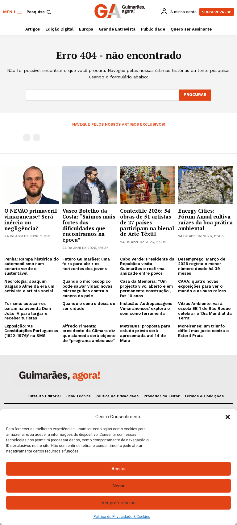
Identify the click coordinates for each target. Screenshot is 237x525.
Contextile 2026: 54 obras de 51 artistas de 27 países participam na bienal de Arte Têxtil (147, 222)
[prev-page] (27, 137)
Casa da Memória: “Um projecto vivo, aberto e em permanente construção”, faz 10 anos (146, 288)
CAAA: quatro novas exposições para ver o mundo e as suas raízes (202, 286)
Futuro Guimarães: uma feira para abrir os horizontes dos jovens (86, 264)
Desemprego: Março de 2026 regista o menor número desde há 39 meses (201, 266)
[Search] (195, 95)
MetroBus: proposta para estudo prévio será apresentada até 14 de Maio (145, 333)
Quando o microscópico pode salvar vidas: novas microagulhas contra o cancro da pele (87, 288)
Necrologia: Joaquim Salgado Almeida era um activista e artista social (29, 286)
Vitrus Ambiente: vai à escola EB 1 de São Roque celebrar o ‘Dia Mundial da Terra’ (205, 310)
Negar (119, 486)
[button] (228, 417)
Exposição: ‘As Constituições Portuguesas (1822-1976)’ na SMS (31, 331)
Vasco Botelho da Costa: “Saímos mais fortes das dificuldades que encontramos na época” (88, 225)
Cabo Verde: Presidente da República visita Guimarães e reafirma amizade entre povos (147, 266)
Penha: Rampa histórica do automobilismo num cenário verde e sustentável (31, 266)
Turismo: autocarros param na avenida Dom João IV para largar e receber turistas (27, 310)
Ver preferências (118, 503)
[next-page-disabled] (36, 137)
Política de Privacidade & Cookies (122, 517)
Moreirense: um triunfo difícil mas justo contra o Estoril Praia (203, 331)
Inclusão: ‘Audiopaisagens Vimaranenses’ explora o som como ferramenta (146, 308)
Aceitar (118, 469)
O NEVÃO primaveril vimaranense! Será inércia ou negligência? (30, 219)
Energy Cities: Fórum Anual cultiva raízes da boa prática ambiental (205, 219)
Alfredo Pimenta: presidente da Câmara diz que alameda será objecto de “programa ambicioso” (88, 333)
